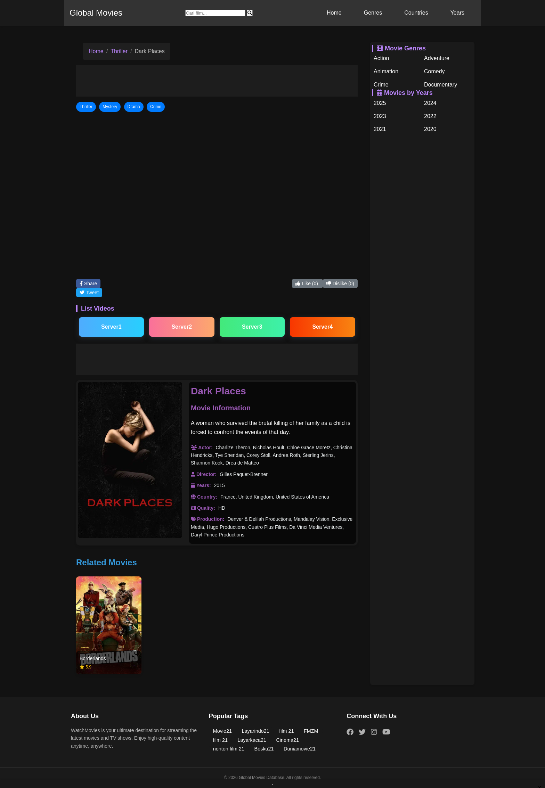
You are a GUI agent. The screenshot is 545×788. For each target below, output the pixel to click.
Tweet (89, 292)
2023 (380, 116)
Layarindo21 (255, 731)
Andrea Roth (286, 455)
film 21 (286, 731)
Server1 (111, 327)
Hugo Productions (226, 527)
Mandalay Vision (311, 519)
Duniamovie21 (300, 749)
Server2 (181, 327)
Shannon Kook (207, 463)
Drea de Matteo (242, 463)
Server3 (252, 327)
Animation (386, 71)
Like (307, 283)
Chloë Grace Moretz (309, 447)
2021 (380, 129)
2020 (430, 129)
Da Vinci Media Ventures (315, 527)
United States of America (302, 497)
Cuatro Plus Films (267, 527)
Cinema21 (287, 740)
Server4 (322, 327)
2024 (430, 103)
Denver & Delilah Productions (259, 519)
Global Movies (96, 12)
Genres (373, 13)
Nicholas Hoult (268, 447)
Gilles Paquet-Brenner (244, 474)
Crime (381, 85)
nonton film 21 (228, 749)
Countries (416, 13)
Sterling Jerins (318, 455)
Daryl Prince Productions (217, 534)
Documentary (440, 85)
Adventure (436, 58)
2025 (380, 103)
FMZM (311, 731)
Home (334, 13)
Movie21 (222, 731)
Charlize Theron (232, 447)
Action (381, 58)
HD (221, 508)
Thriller (119, 51)
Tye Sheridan (229, 455)
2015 (219, 485)
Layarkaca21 (252, 740)
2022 (430, 116)
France (228, 497)
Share (88, 283)
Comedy (434, 71)
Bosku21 (264, 749)
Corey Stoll (258, 455)
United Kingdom (255, 497)
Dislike (340, 283)
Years (457, 13)
